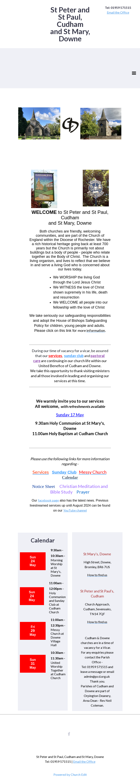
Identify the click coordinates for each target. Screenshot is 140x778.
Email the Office (118, 12)
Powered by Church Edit (70, 774)
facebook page (48, 500)
